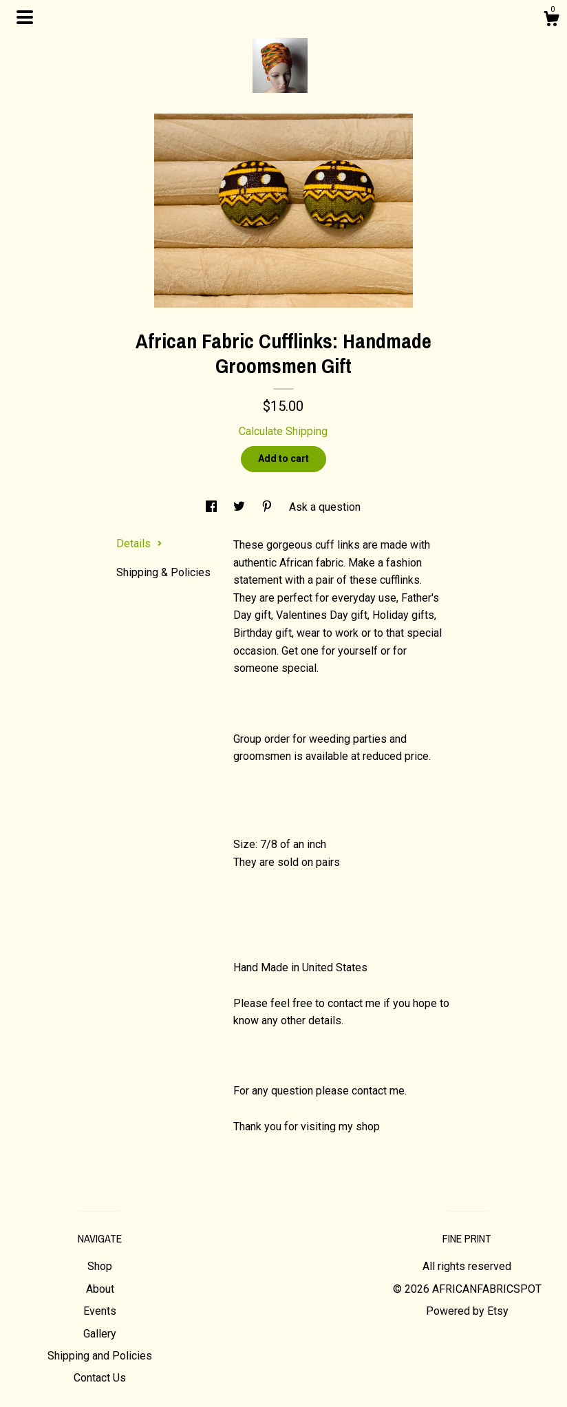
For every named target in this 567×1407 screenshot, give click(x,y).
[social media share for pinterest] (268, 507)
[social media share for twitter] (240, 507)
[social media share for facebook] (213, 507)
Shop (99, 1266)
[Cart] (551, 20)
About (100, 1288)
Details (139, 543)
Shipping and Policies (99, 1355)
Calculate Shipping (283, 431)
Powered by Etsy (467, 1311)
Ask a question (325, 507)
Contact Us (100, 1377)
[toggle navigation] (25, 17)
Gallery (99, 1333)
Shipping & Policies (163, 572)
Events (99, 1311)
